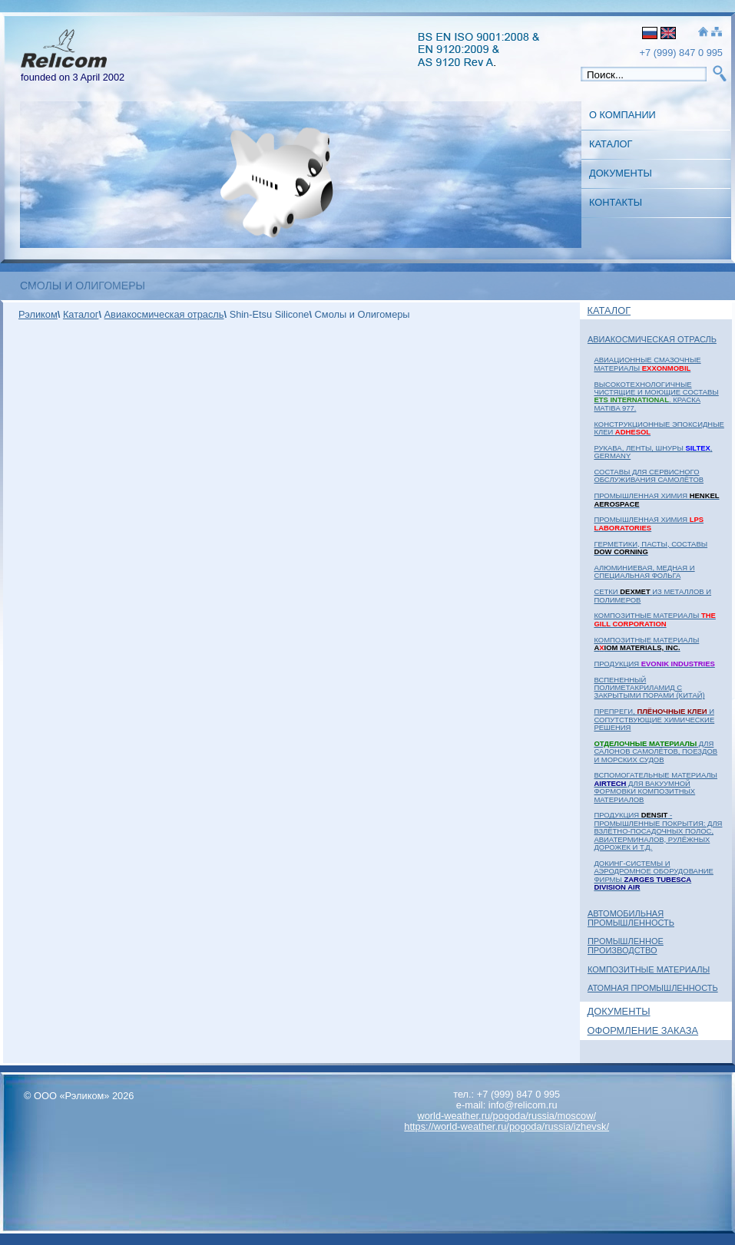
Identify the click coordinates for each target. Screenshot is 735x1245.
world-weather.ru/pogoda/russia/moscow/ (506, 1115)
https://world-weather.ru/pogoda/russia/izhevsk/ (506, 1126)
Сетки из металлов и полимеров (652, 595)
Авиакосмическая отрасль (652, 339)
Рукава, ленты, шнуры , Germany (653, 452)
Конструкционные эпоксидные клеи (658, 428)
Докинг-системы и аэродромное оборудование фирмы (653, 875)
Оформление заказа (643, 1030)
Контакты (615, 202)
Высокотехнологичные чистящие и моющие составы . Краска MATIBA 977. (656, 396)
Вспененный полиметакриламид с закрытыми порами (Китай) (649, 687)
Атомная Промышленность (653, 987)
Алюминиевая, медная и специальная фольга (644, 571)
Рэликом (38, 314)
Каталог (610, 144)
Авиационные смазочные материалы (647, 363)
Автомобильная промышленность (631, 918)
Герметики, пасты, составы (650, 548)
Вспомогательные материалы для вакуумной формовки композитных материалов (655, 787)
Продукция (654, 663)
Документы (620, 173)
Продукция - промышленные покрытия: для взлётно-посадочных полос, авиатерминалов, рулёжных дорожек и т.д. (658, 831)
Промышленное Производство (626, 945)
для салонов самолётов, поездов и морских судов (655, 751)
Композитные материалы (654, 619)
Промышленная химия (656, 499)
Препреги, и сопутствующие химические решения (654, 719)
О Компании (622, 115)
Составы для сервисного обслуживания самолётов (649, 475)
